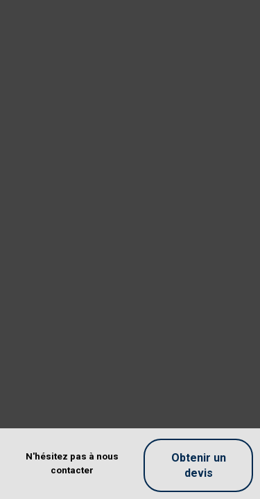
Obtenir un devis (198, 465)
